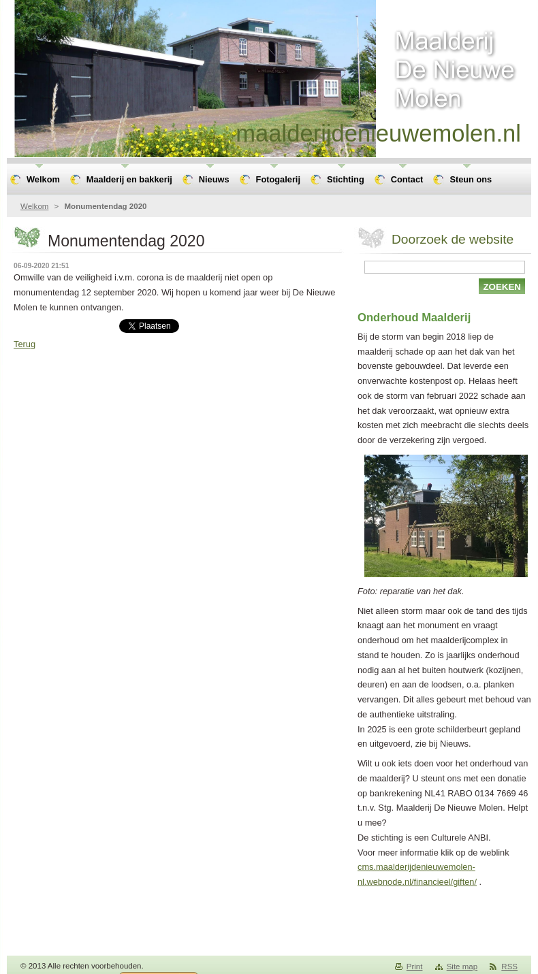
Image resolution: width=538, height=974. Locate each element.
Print (415, 966)
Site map (462, 966)
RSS (509, 966)
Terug (24, 344)
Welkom (34, 206)
